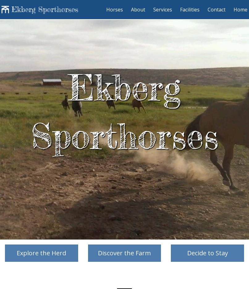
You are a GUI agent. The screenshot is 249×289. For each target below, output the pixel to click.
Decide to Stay (207, 253)
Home (240, 9)
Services (163, 9)
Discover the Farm (124, 253)
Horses (115, 9)
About (138, 9)
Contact (217, 9)
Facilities (190, 9)
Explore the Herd (41, 253)
